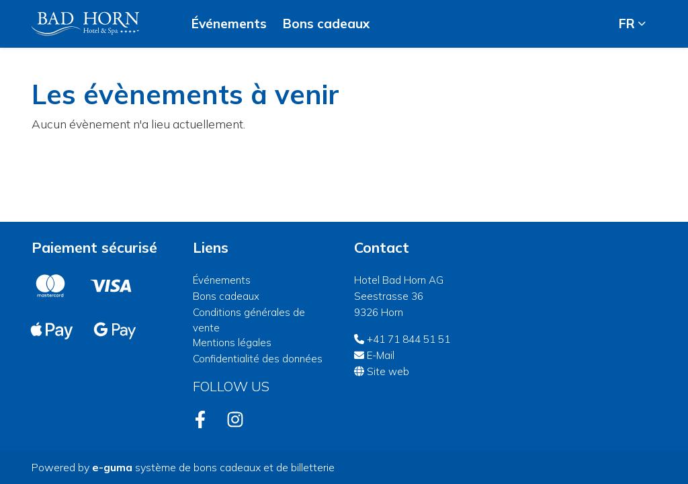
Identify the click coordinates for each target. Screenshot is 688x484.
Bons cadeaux (326, 23)
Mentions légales (232, 342)
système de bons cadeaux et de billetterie (213, 467)
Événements (229, 23)
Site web (381, 371)
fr (627, 23)
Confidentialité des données (257, 358)
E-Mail (374, 355)
